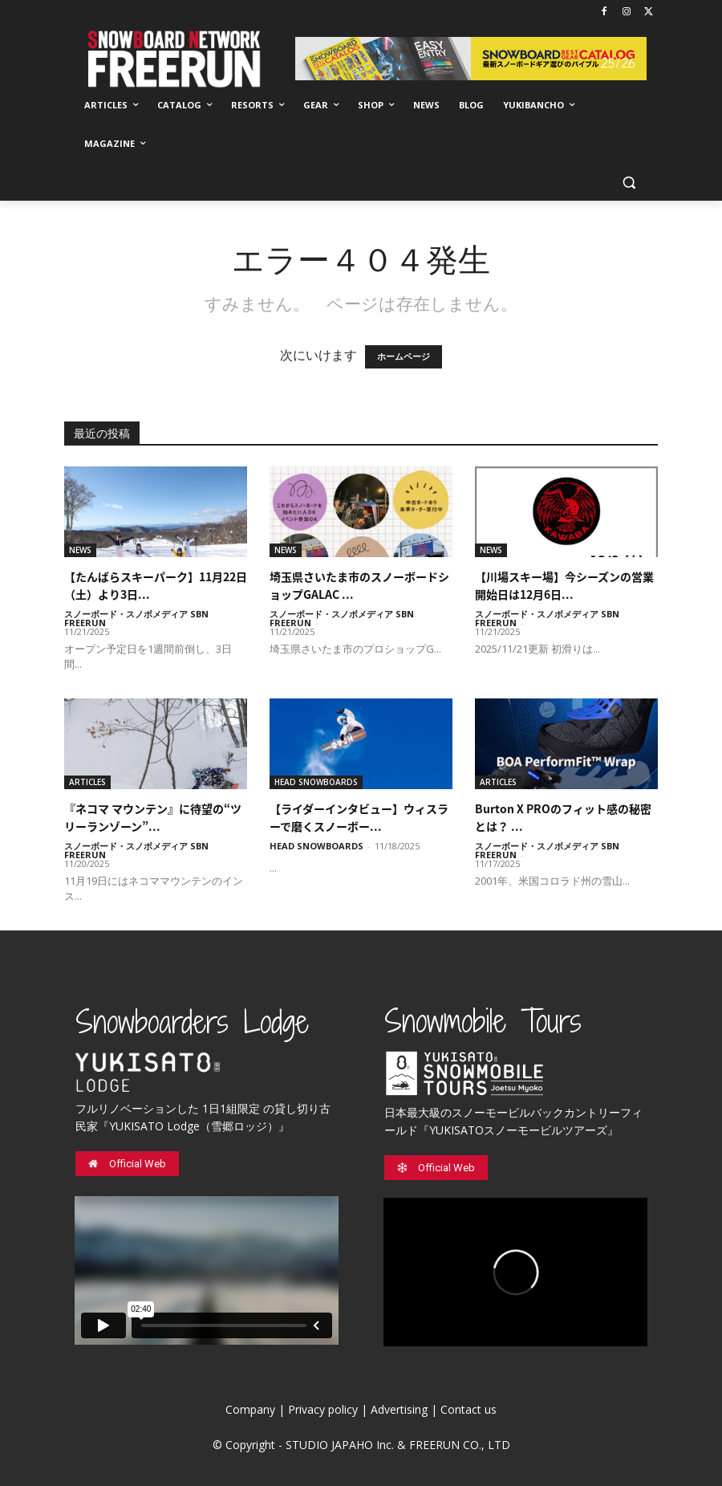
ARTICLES (87, 782)
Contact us (468, 1409)
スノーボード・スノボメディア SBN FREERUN (136, 618)
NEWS (80, 550)
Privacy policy (323, 1409)
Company (250, 1409)
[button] (628, 183)
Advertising (399, 1409)
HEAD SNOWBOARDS (316, 782)
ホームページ (403, 357)
